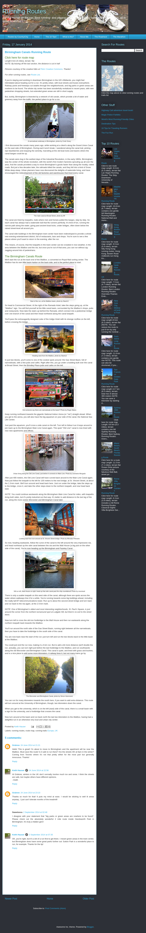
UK (56, 731)
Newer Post (11, 898)
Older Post (88, 898)
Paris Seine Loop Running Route (117, 342)
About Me (84, 37)
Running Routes (24, 11)
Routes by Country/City (18, 37)
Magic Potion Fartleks (110, 115)
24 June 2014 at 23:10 (30, 793)
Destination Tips (108, 124)
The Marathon (119, 37)
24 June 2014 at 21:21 (30, 745)
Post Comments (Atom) (55, 908)
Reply (14, 761)
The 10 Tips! (51, 37)
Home (37, 37)
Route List (35, 75)
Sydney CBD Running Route (117, 412)
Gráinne (16, 745)
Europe (50, 731)
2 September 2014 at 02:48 (35, 812)
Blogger (90, 927)
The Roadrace (100, 37)
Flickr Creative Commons (51, 69)
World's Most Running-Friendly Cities (117, 119)
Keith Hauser (18, 770)
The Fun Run (107, 133)
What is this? (68, 37)
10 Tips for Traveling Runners (114, 128)
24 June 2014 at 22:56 (39, 770)
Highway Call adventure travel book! (117, 110)
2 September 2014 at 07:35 (41, 835)
